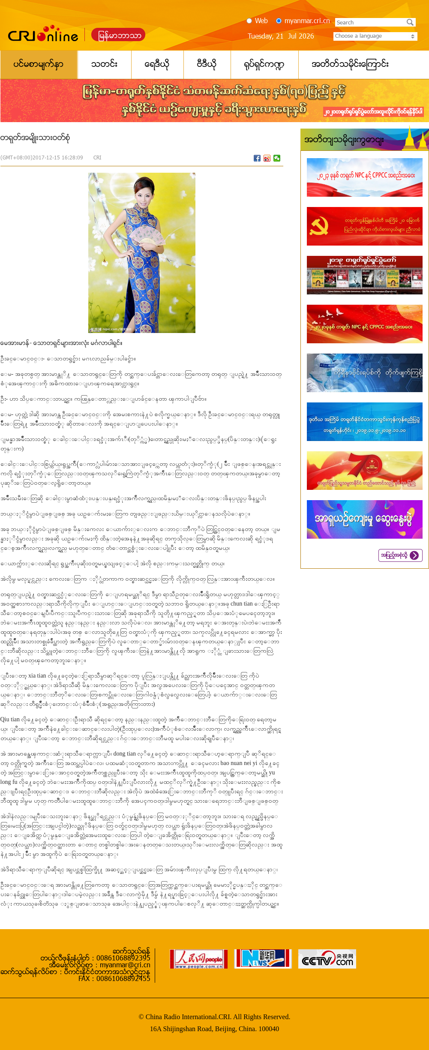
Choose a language (375, 36)
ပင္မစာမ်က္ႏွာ (39, 64)
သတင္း (104, 64)
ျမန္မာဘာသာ (120, 36)
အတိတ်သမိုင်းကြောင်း (344, 140)
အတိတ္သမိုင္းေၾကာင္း (350, 64)
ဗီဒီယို (207, 64)
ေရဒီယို (157, 64)
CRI (97, 158)
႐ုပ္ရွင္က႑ (264, 64)
